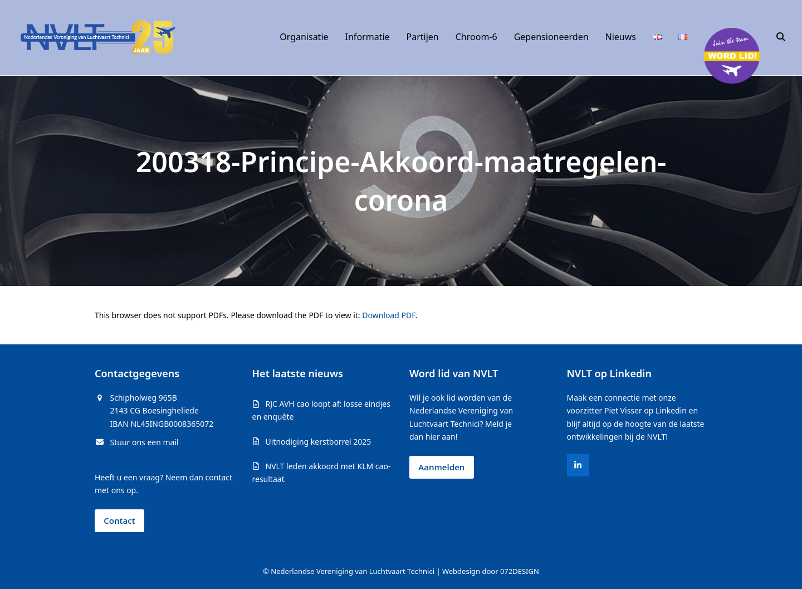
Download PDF (388, 315)
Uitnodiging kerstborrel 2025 (318, 441)
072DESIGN (519, 571)
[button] (781, 37)
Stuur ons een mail (144, 442)
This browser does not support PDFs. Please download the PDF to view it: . (256, 315)
